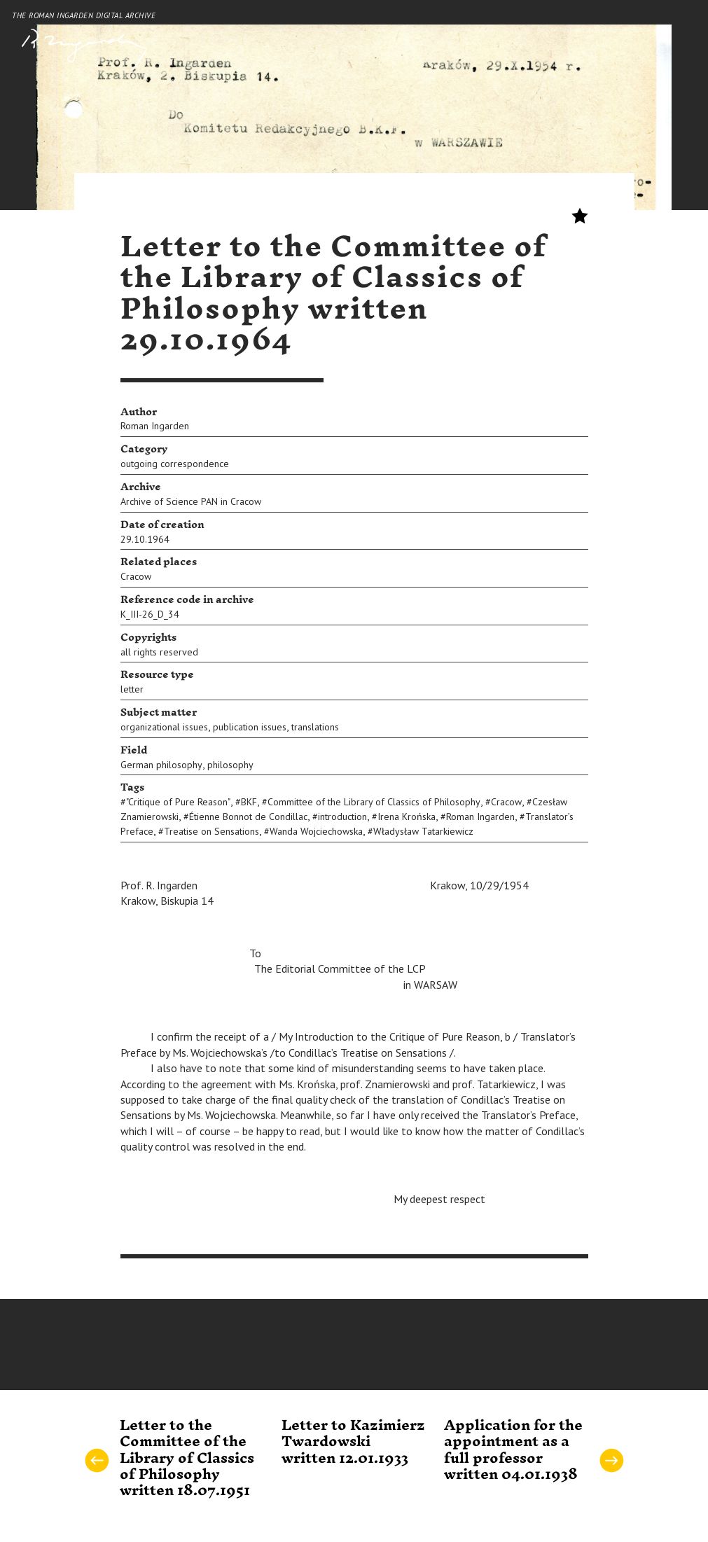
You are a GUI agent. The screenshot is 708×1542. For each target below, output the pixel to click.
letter (132, 689)
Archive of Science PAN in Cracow (190, 501)
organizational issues (164, 727)
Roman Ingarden (154, 425)
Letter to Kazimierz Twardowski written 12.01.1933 (353, 1442)
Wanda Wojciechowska (316, 831)
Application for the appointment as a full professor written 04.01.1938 (513, 1450)
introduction (342, 816)
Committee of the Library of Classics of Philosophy (374, 802)
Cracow (135, 576)
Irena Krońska (406, 816)
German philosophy (161, 764)
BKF (249, 802)
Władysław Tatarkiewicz (423, 831)
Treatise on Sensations (211, 831)
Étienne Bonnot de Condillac (248, 816)
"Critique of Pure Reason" (178, 802)
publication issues (249, 727)
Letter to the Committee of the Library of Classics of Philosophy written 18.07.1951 (187, 1458)
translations (315, 727)
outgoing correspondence (174, 463)
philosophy (230, 764)
